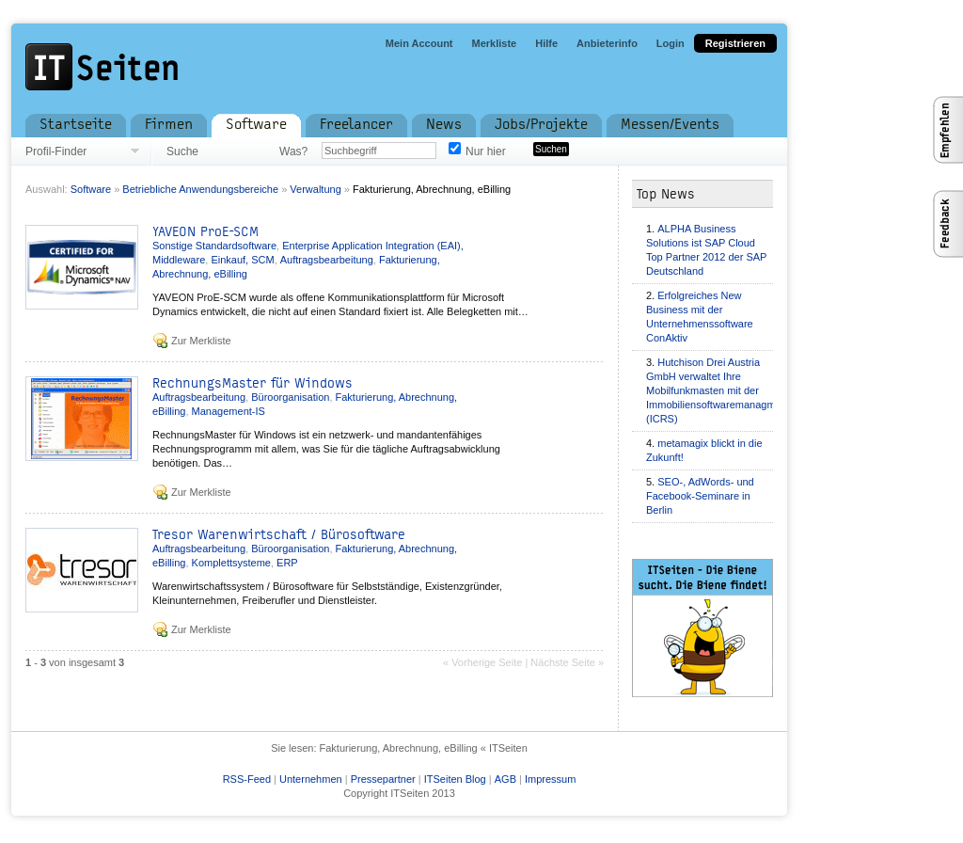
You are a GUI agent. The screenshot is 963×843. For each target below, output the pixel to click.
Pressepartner (383, 779)
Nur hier (486, 151)
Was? (293, 151)
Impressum (550, 779)
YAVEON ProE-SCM (205, 232)
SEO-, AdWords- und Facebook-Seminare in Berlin (700, 496)
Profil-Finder (56, 151)
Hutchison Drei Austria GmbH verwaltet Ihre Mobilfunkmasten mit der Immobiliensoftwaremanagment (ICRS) (718, 390)
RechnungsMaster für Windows (252, 383)
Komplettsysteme (231, 562)
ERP (287, 562)
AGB (505, 779)
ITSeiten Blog (455, 779)
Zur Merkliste (201, 340)
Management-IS (228, 411)
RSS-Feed (247, 779)
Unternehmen (310, 779)
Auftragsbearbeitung (326, 259)
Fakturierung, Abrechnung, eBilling (432, 189)
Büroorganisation (290, 397)
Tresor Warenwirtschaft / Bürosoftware (278, 535)
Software (91, 189)
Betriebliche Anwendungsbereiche (200, 189)
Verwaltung (315, 189)
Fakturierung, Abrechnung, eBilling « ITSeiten (424, 748)
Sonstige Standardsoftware (214, 245)
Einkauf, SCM (242, 259)
